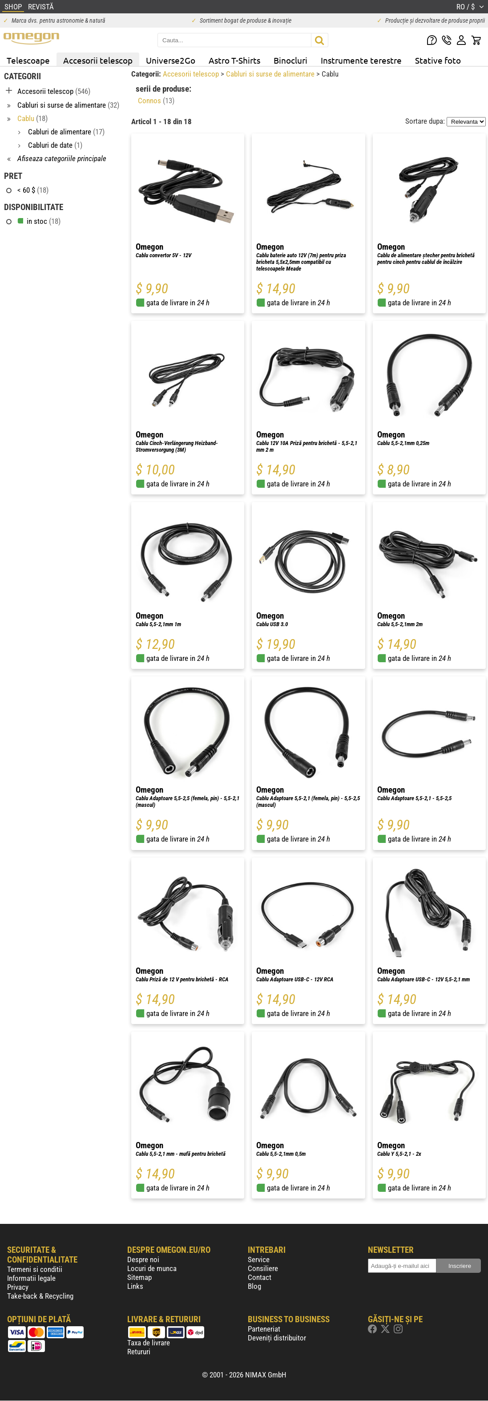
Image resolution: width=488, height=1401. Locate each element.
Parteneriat (264, 1328)
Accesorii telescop (98, 60)
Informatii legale (31, 1278)
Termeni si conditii (34, 1269)
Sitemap (139, 1277)
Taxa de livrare (148, 1342)
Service (259, 1259)
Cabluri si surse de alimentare (271, 73)
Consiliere (263, 1268)
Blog (254, 1286)
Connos (156, 100)
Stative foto (438, 60)
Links (135, 1286)
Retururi (138, 1351)
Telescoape (28, 60)
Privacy (17, 1287)
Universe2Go (170, 60)
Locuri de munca (152, 1268)
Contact (259, 1277)
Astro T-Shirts (234, 60)
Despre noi (143, 1259)
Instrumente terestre (361, 60)
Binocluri (290, 60)
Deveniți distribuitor (277, 1337)
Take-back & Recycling (40, 1296)
